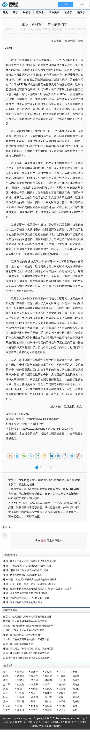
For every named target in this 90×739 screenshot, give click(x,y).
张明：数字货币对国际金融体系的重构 (22, 574)
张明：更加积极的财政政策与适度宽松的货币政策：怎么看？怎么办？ (38, 588)
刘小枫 (20, 697)
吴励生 (48, 705)
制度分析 (38, 424)
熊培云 (76, 692)
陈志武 (76, 675)
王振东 (20, 692)
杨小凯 (34, 705)
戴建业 (20, 684)
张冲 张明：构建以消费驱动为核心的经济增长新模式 (29, 579)
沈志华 (62, 680)
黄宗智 (48, 675)
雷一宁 (48, 697)
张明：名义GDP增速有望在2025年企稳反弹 (25, 593)
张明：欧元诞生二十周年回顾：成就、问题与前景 (28, 648)
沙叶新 (20, 701)
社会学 (68, 12)
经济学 (27, 12)
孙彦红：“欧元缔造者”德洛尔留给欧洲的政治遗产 (28, 625)
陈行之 (20, 671)
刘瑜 (33, 701)
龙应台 (48, 671)
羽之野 (34, 709)
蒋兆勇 (76, 697)
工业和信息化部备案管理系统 (45, 726)
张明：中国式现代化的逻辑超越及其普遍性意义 (27, 565)
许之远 (6, 705)
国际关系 (54, 12)
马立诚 (34, 680)
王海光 (76, 684)
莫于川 (20, 709)
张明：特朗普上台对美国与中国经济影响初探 (26, 597)
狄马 (33, 692)
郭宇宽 (20, 680)
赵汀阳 (6, 684)
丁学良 (62, 671)
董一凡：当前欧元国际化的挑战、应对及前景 (26, 639)
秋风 (5, 697)
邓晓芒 (34, 688)
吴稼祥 (76, 701)
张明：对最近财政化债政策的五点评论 (22, 602)
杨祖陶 (48, 680)
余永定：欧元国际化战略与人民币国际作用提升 (27, 616)
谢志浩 (48, 709)
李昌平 (34, 684)
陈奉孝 (62, 688)
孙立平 (62, 709)
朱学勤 (62, 705)
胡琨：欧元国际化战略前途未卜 (19, 643)
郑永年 (34, 671)
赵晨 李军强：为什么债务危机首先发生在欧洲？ (27, 657)
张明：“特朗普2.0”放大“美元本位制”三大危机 (26, 570)
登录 (43, 540)
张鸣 (47, 684)
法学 (15, 12)
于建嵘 (62, 675)
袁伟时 (48, 692)
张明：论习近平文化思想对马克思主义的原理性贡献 (29, 561)
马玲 (5, 692)
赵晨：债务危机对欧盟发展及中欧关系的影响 (26, 653)
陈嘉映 (34, 675)
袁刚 (19, 705)
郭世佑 (76, 688)
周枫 (61, 697)
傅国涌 (20, 675)
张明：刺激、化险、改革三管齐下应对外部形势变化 (29, 584)
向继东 (76, 680)
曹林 (75, 671)
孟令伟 (34, 697)
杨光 (75, 709)
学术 (17, 424)
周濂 (5, 688)
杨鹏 (19, 688)
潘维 (75, 705)
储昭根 (62, 701)
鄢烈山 (6, 675)
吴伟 (5, 701)
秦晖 (5, 671)
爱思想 (11, 5)
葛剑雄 (48, 701)
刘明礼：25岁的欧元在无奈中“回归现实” (23, 630)
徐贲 (5, 680)
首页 (5, 12)
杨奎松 (62, 684)
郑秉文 (6, 709)
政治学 (40, 12)
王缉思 (48, 688)
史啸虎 (62, 692)
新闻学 (81, 12)
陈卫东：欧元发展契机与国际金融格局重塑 (25, 621)
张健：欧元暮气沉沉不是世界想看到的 (22, 634)
